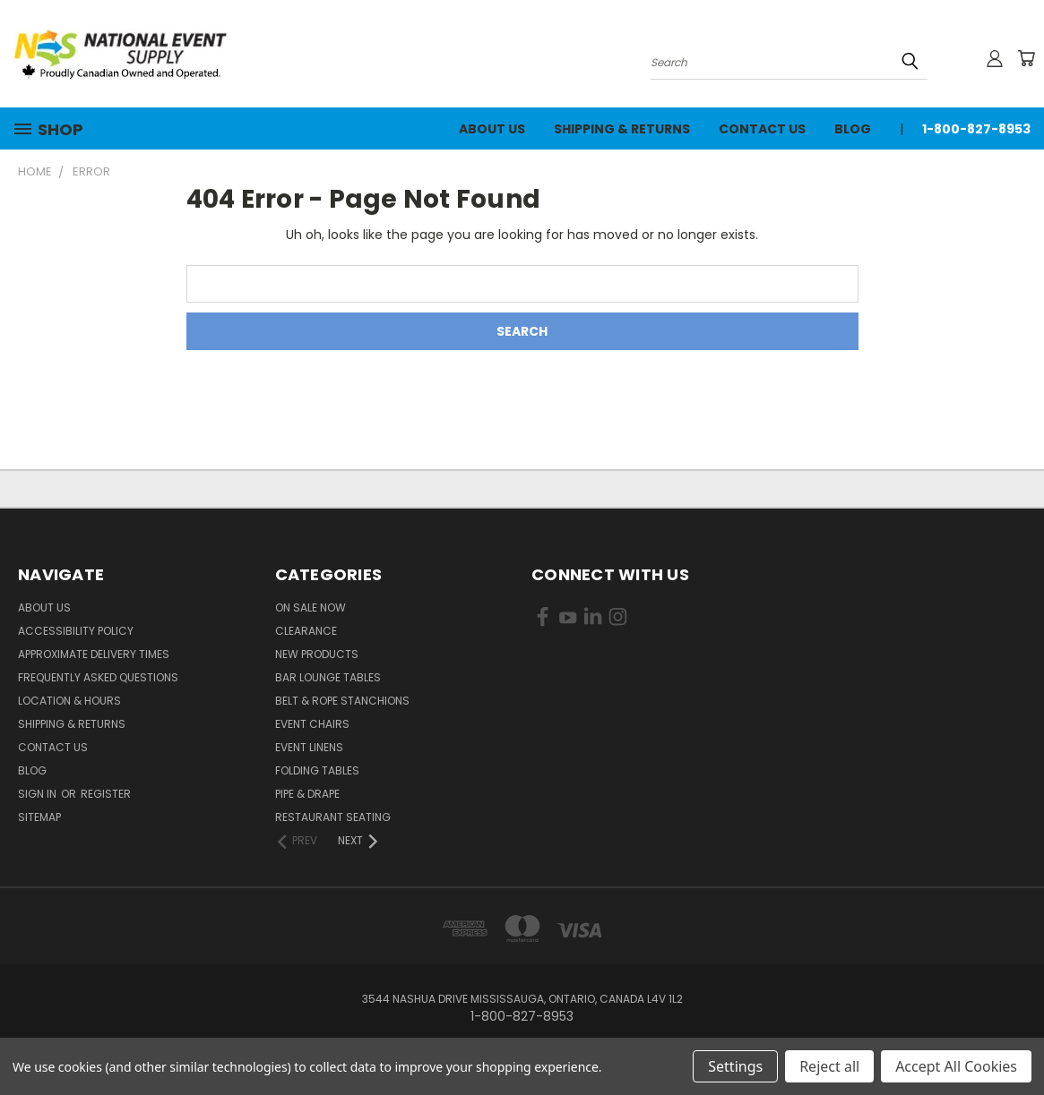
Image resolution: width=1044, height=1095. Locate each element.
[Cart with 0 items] (1026, 58)
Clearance (306, 630)
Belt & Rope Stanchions (342, 700)
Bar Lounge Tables (328, 677)
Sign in (38, 793)
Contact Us (762, 129)
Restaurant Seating (333, 817)
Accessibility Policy (76, 630)
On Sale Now (310, 607)
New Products (316, 654)
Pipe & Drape (307, 793)
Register (106, 793)
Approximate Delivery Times (93, 654)
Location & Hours (69, 700)
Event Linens (309, 747)
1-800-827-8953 (976, 129)
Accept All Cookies (956, 1066)
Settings (735, 1066)
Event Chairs (312, 723)
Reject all (829, 1066)
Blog (852, 129)
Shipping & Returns (622, 129)
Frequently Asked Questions (98, 677)
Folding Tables (317, 770)
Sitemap (39, 817)
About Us (492, 129)
